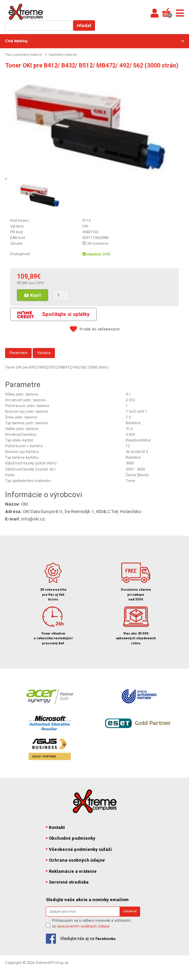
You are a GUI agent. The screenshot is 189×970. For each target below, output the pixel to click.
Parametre (18, 352)
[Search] (83, 912)
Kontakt (55, 827)
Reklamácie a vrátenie (71, 871)
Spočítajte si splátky (53, 314)
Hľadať (84, 25)
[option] (40, 195)
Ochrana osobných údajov (75, 860)
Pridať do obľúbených (100, 329)
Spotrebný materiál (63, 54)
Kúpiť (32, 295)
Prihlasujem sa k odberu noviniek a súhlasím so (91, 923)
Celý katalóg (94, 40)
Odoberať (129, 911)
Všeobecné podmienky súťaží (79, 849)
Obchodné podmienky (71, 838)
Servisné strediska (67, 882)
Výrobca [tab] (44, 352)
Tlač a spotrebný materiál (23, 54)
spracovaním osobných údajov (83, 926)
